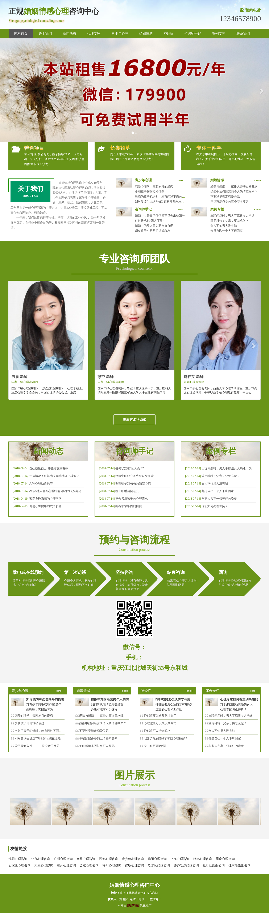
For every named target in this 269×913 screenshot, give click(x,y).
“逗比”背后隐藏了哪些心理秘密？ (166, 738)
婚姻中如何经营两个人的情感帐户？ (233, 191)
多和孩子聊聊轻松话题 (149, 191)
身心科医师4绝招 (156, 746)
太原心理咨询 (43, 865)
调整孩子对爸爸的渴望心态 (152, 230)
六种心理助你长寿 (41, 483)
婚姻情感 (146, 33)
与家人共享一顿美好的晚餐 (219, 498)
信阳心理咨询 (157, 859)
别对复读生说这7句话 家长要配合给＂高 (41, 738)
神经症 (169, 33)
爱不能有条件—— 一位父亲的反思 (37, 746)
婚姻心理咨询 (202, 859)
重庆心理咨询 (225, 859)
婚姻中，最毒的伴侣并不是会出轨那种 (160, 215)
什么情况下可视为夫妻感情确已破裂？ (54, 476)
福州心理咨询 (111, 865)
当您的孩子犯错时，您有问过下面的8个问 (42, 730)
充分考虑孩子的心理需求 (131, 498)
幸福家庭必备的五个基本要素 (229, 201)
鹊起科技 (133, 905)
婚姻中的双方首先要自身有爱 (154, 225)
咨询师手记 (192, 33)
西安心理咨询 (108, 859)
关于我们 (45, 33)
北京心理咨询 (40, 859)
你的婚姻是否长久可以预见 (97, 746)
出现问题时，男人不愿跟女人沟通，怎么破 (229, 468)
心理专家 (93, 33)
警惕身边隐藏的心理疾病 (45, 498)
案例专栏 (218, 33)
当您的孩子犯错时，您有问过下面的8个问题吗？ (166, 196)
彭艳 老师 (106, 377)
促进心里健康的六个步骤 (45, 506)
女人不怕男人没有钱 (223, 225)
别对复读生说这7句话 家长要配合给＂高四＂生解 (167, 201)
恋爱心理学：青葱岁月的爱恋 (154, 186)
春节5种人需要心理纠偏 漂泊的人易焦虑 (55, 491)
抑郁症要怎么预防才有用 (160, 715)
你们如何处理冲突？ (215, 506)
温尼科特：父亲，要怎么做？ (229, 220)
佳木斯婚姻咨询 (239, 865)
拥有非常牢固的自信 (128, 506)
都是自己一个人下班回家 (226, 230)
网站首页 (21, 33)
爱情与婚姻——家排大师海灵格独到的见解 (238, 186)
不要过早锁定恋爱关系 (225, 196)
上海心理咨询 (179, 859)
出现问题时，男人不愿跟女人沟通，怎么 (234, 715)
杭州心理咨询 (66, 865)
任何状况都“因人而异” (149, 220)
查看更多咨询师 (134, 420)
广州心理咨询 (63, 859)
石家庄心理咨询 (19, 865)
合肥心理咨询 (89, 865)
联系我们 (243, 33)
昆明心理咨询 (134, 865)
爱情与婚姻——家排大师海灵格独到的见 (105, 715)
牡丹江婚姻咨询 (214, 865)
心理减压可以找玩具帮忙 (160, 723)
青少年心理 (119, 33)
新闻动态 (69, 33)
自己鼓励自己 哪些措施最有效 (48, 468)
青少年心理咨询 (133, 859)
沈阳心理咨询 (17, 859)
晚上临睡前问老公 (127, 491)
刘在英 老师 (194, 377)
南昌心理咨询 (85, 859)
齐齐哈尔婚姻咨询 (186, 865)
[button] (6, 90)
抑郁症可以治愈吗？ (157, 730)
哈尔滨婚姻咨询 (159, 865)
